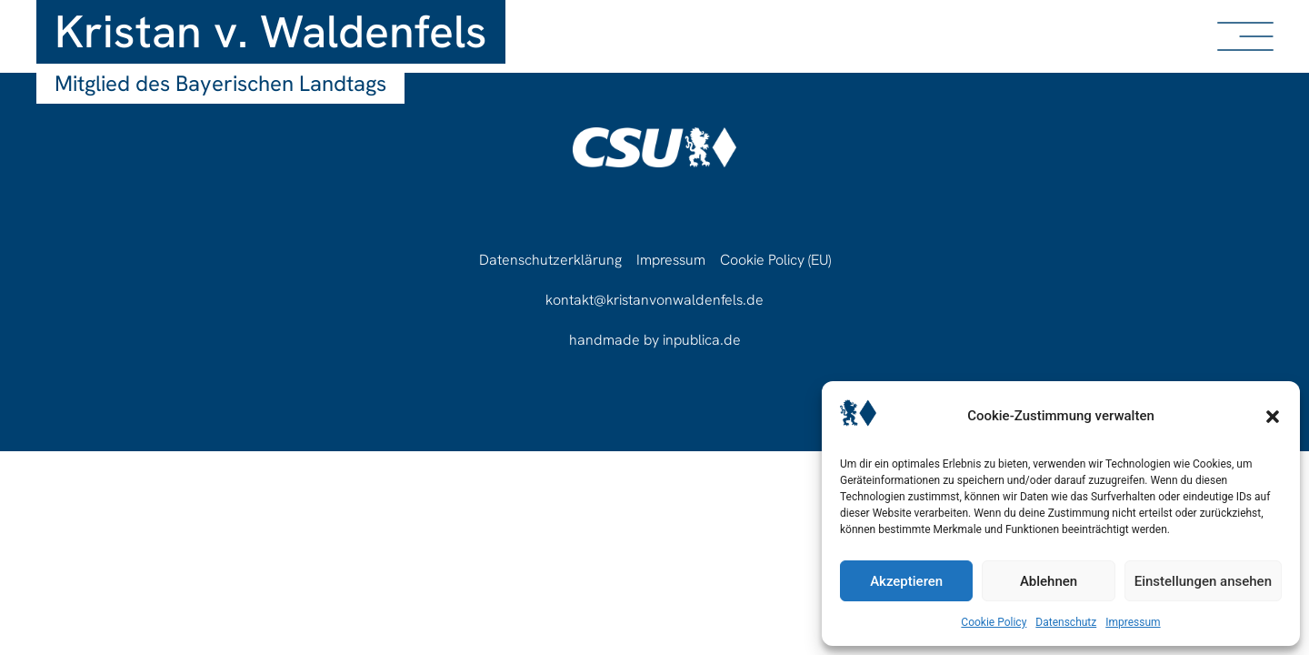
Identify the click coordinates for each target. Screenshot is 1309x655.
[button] (1273, 417)
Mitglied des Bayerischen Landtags (220, 83)
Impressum (1132, 622)
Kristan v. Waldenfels (271, 31)
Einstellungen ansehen (1203, 581)
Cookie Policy (993, 622)
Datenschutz (1065, 622)
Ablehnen (1048, 581)
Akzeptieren (906, 581)
